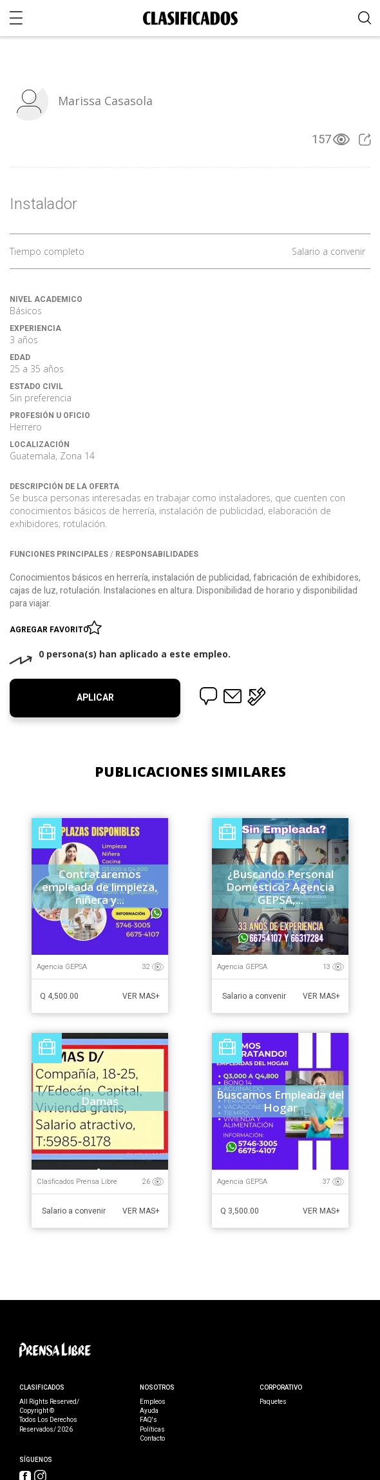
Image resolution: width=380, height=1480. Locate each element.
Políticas (152, 1429)
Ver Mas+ (141, 996)
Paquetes (273, 1401)
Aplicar (95, 698)
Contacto (152, 1438)
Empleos (153, 1401)
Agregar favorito (51, 627)
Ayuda (149, 1410)
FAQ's (148, 1420)
